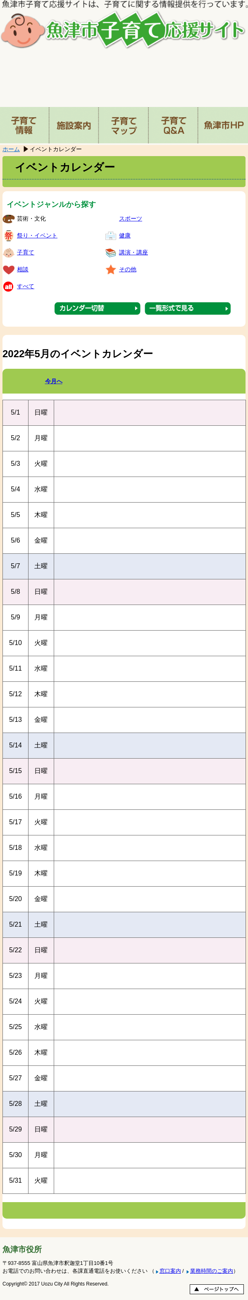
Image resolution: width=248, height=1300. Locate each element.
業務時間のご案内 (211, 1271)
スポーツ (130, 218)
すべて (25, 286)
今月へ (53, 381)
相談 (23, 269)
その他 (127, 269)
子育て (25, 252)
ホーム (11, 149)
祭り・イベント (37, 235)
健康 (125, 235)
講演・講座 (133, 252)
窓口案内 (170, 1271)
